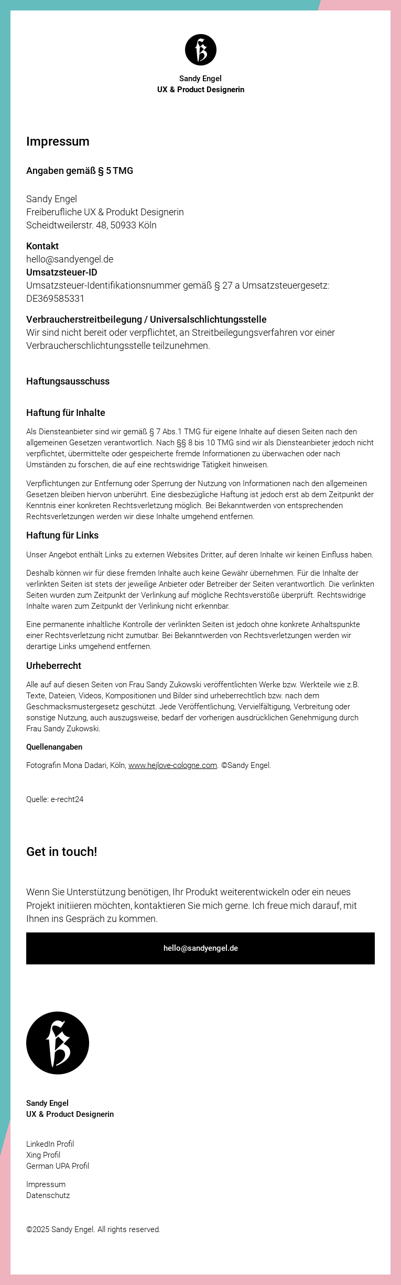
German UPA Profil (57, 1166)
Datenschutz (48, 1195)
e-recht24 (67, 799)
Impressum (46, 1184)
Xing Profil (43, 1155)
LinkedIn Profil (50, 1144)
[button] (200, 948)
